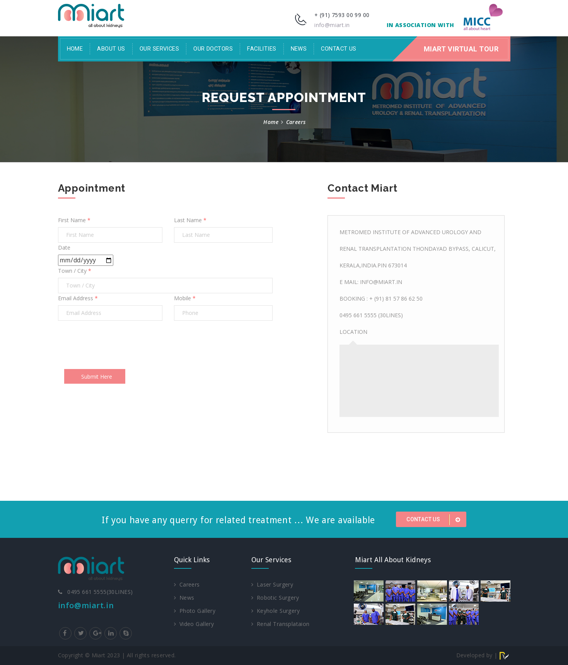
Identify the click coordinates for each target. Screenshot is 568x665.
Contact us (434, 519)
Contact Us (338, 48)
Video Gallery (194, 624)
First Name (74, 220)
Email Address (78, 298)
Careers (187, 584)
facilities (261, 48)
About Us (111, 48)
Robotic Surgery (275, 597)
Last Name (190, 220)
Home (75, 48)
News (299, 48)
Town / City (74, 270)
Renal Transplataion (280, 624)
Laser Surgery (272, 584)
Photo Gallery (195, 610)
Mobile (185, 298)
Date (64, 247)
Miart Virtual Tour (461, 49)
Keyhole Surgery (275, 610)
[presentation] (117, 345)
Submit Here (96, 376)
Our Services (159, 48)
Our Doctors (213, 48)
